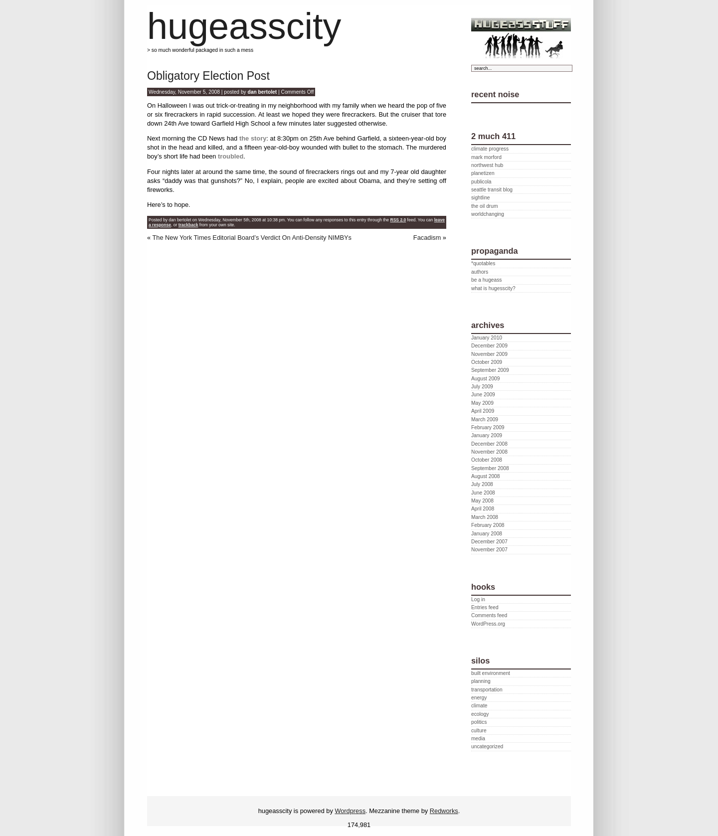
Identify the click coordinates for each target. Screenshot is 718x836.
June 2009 (483, 394)
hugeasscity (244, 26)
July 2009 (482, 386)
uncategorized (487, 746)
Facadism (427, 237)
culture (479, 730)
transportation (487, 689)
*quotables (483, 263)
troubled (230, 156)
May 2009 (482, 403)
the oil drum (484, 206)
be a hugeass (486, 280)
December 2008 (489, 444)
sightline (480, 197)
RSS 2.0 (398, 219)
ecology (480, 714)
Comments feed (489, 615)
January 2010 (486, 337)
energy (479, 697)
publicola (481, 181)
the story (252, 138)
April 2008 (482, 508)
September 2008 (490, 468)
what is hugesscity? (493, 288)
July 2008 (482, 484)
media (478, 738)
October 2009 (486, 362)
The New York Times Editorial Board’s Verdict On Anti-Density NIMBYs (251, 237)
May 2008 (482, 500)
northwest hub (487, 165)
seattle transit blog (492, 189)
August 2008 (485, 476)
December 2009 (489, 345)
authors (479, 272)
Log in (478, 599)
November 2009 (489, 354)
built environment (490, 673)
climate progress (490, 149)
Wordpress (350, 811)
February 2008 (488, 525)
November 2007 (489, 549)
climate (479, 705)
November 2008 (489, 452)
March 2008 (484, 517)
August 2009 (485, 378)
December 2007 (489, 541)
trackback (188, 224)
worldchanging (487, 214)
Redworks (444, 811)
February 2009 (488, 427)
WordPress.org (488, 624)
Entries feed (485, 607)
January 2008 (486, 533)
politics (479, 722)
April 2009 (482, 411)
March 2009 (484, 419)
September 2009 (490, 370)
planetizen (483, 173)
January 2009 (486, 435)
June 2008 (483, 493)
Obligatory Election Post (208, 75)
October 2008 (486, 460)
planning (481, 681)
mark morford (486, 157)
